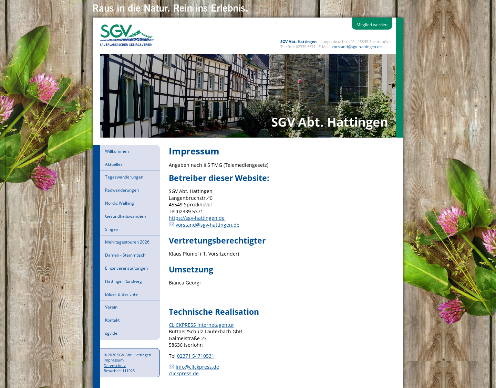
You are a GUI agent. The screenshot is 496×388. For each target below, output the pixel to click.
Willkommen (117, 151)
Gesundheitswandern (125, 216)
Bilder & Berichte (121, 294)
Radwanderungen (122, 190)
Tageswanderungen (124, 177)
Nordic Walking (119, 203)
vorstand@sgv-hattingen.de (357, 46)
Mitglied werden (372, 25)
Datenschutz (115, 365)
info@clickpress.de (197, 367)
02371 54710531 (195, 356)
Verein (111, 307)
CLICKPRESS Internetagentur (201, 325)
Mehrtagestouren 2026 (127, 242)
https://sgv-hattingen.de (197, 218)
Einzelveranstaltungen (126, 268)
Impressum (114, 360)
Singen (111, 229)
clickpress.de (184, 373)
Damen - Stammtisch (125, 255)
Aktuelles (114, 164)
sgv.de (111, 333)
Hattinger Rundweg (123, 281)
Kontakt (112, 320)
